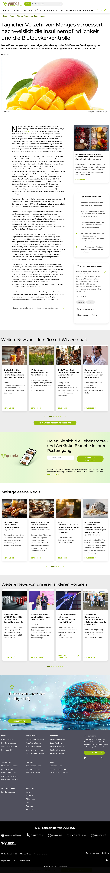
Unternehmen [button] (14, 10)
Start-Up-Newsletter (9, 746)
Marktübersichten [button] (39, 10)
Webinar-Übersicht (33, 773)
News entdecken (7, 739)
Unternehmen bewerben (35, 750)
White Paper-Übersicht (9, 779)
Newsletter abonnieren (90, 458)
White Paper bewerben (9, 776)
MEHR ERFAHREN (19, 721)
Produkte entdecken (57, 739)
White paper (30, 799)
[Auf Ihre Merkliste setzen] (97, 10)
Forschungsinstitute (8, 792)
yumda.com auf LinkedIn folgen (94, 758)
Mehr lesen (53, 475)
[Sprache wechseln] (105, 10)
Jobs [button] (63, 10)
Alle (26, 4)
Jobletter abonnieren (58, 769)
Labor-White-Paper (8, 769)
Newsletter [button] (88, 10)
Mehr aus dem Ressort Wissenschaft (55, 423)
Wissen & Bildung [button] (73, 10)
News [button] (5, 10)
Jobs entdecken (56, 766)
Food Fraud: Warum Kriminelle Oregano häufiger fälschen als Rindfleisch (92, 249)
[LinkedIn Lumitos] (107, 860)
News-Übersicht (7, 750)
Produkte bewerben (57, 750)
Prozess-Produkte (57, 746)
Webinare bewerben (33, 769)
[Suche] (60, 4)
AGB (15, 860)
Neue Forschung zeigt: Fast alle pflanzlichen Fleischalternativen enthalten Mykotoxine (93, 213)
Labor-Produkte (56, 743)
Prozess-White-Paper (9, 773)
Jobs (27, 802)
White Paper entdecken (9, 766)
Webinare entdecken (33, 766)
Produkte (29, 795)
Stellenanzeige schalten (59, 773)
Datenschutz (25, 860)
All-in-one (29, 809)
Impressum (5, 860)
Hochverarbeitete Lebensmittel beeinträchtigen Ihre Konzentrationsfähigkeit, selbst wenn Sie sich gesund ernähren (93, 237)
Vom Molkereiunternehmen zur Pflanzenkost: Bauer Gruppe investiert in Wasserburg (92, 224)
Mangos (26, 131)
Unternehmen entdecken (35, 739)
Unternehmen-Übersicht (35, 753)
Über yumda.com (40, 854)
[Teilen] (101, 10)
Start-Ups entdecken (33, 743)
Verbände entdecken (33, 746)
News (28, 792)
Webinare (29, 806)
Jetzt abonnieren (94, 753)
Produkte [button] (25, 10)
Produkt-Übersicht (57, 753)
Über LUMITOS (25, 854)
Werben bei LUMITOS (9, 854)
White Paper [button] (54, 10)
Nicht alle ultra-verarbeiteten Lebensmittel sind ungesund (92, 204)
